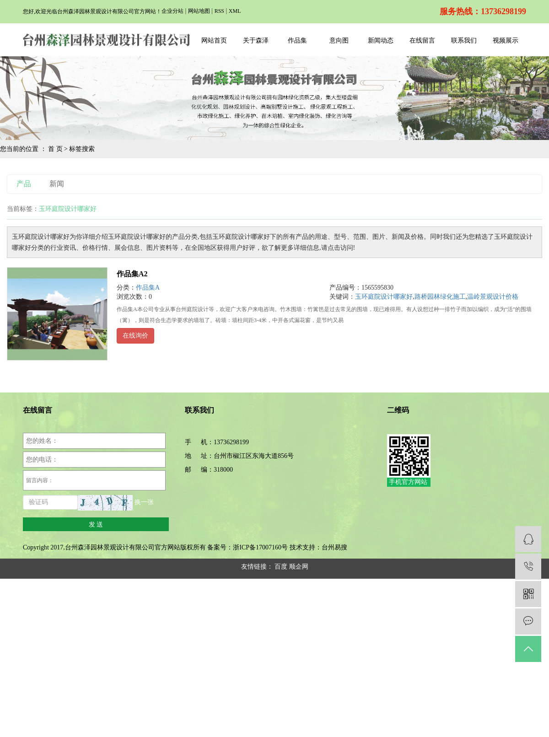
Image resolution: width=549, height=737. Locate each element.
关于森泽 (256, 40)
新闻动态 (380, 40)
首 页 (55, 148)
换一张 (144, 502)
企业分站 (172, 11)
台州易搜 (334, 547)
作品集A (148, 287)
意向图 (339, 40)
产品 (23, 184)
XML (235, 11)
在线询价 (135, 335)
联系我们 (464, 40)
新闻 (56, 184)
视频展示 (505, 40)
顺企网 (298, 566)
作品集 (297, 40)
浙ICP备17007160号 (260, 547)
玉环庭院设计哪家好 (384, 296)
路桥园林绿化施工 (440, 296)
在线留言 (422, 40)
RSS (219, 11)
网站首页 (214, 40)
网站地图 (199, 11)
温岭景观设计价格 (492, 296)
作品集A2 (132, 274)
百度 (280, 566)
